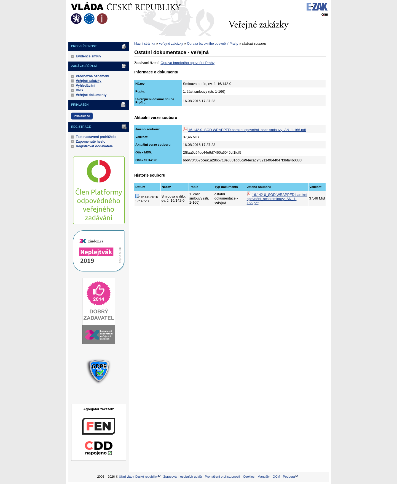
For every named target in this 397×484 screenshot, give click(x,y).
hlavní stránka (144, 44)
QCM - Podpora (284, 476)
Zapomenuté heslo (90, 141)
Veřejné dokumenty (91, 95)
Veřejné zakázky (88, 81)
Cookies (248, 476)
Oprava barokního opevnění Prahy (212, 44)
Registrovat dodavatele (94, 146)
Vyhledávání (85, 85)
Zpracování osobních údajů (182, 476)
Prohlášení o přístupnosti (222, 476)
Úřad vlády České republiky (138, 476)
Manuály (263, 476)
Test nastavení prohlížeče (96, 137)
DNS (79, 90)
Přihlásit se (82, 116)
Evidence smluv (88, 56)
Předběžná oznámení (92, 76)
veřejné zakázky (171, 44)
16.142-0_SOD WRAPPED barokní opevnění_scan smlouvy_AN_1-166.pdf (247, 130)
